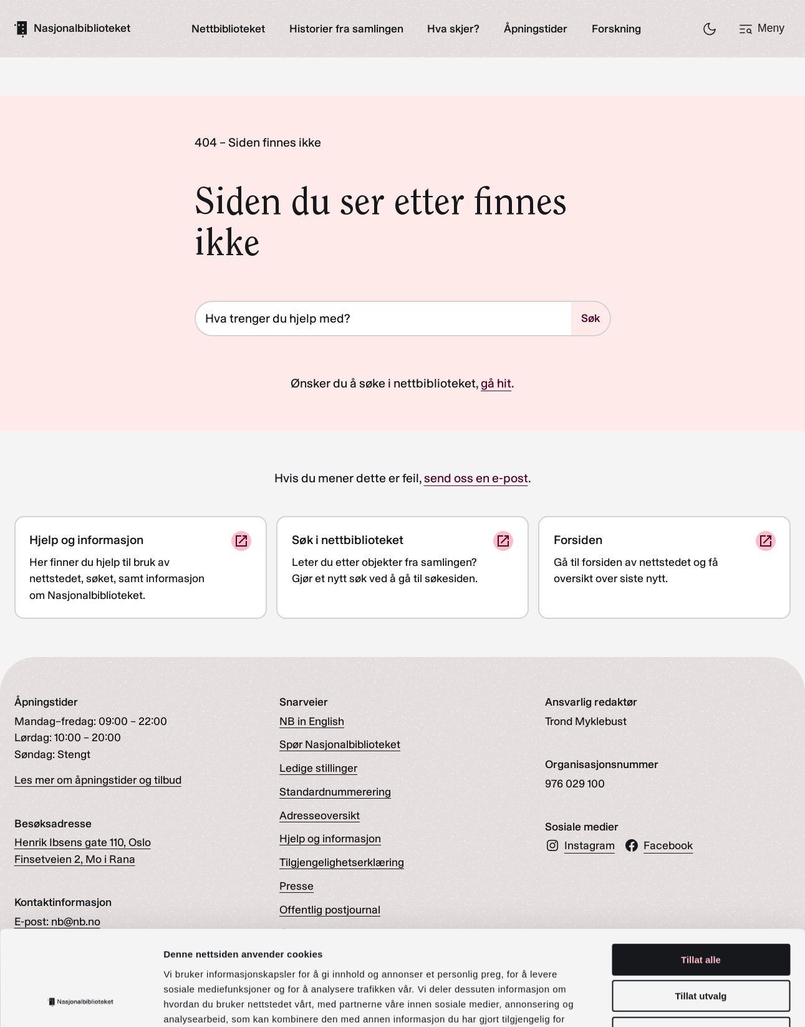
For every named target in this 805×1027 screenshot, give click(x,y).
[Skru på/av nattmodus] (709, 28)
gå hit (496, 383)
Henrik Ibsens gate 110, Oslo (82, 842)
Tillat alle (701, 874)
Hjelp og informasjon (330, 838)
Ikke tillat (701, 947)
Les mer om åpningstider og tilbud (97, 780)
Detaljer (664, 1002)
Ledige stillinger (318, 768)
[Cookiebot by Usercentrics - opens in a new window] (80, 1002)
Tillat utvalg (700, 911)
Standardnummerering (335, 792)
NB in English (311, 721)
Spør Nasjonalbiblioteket (339, 744)
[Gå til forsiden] (72, 28)
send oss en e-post (476, 478)
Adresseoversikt (319, 815)
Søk (590, 317)
